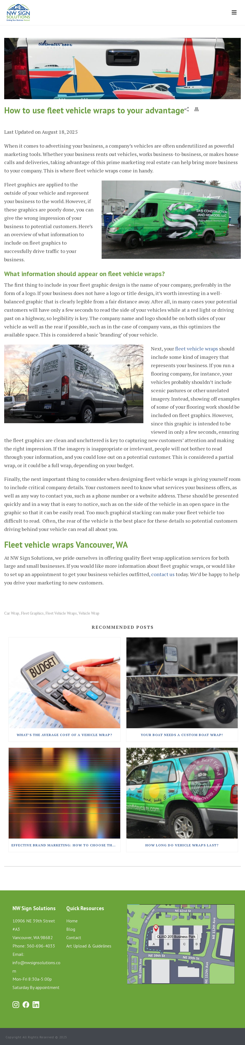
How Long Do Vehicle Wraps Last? (182, 845)
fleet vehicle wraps (196, 348)
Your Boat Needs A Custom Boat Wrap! (182, 735)
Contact (73, 937)
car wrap (11, 613)
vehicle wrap (89, 613)
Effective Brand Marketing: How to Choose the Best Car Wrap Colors (65, 845)
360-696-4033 (41, 946)
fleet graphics (32, 613)
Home (72, 921)
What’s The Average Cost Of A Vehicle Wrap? (64, 735)
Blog (70, 929)
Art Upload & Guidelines (88, 946)
